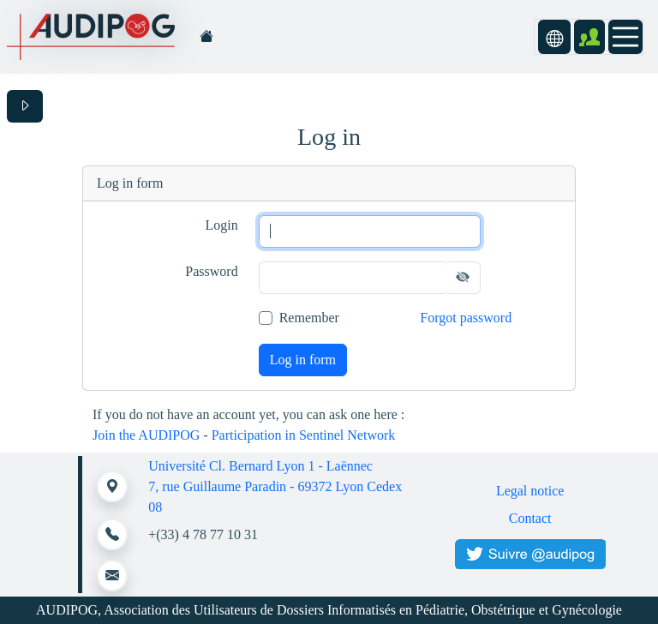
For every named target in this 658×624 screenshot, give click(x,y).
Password (211, 271)
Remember (309, 317)
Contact (530, 518)
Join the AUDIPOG (146, 435)
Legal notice (530, 490)
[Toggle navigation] (625, 37)
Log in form (303, 359)
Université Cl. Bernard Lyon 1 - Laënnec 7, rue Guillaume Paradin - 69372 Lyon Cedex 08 (275, 486)
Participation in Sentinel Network (304, 435)
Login (221, 225)
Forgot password (465, 317)
